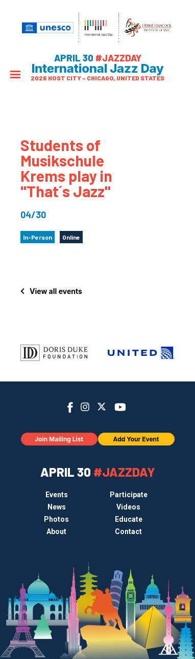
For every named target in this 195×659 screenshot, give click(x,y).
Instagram (85, 407)
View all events (56, 291)
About (56, 531)
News (56, 507)
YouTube (120, 407)
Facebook (69, 407)
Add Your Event (136, 439)
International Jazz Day (98, 68)
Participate (129, 495)
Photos (56, 519)
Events (56, 495)
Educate (128, 519)
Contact (128, 531)
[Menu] (15, 75)
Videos (128, 507)
